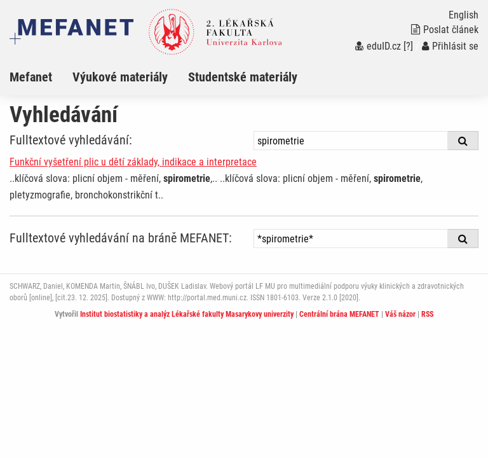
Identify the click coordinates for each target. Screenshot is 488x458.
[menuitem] (41, 77)
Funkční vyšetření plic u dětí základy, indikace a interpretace (133, 162)
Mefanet (31, 77)
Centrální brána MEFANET (339, 314)
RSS (427, 314)
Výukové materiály (120, 77)
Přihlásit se (450, 46)
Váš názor (400, 314)
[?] (408, 46)
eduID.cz (378, 46)
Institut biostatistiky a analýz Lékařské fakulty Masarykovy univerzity (187, 314)
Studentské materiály (242, 77)
